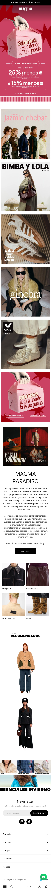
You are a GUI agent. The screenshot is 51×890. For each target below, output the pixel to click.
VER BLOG (25, 551)
